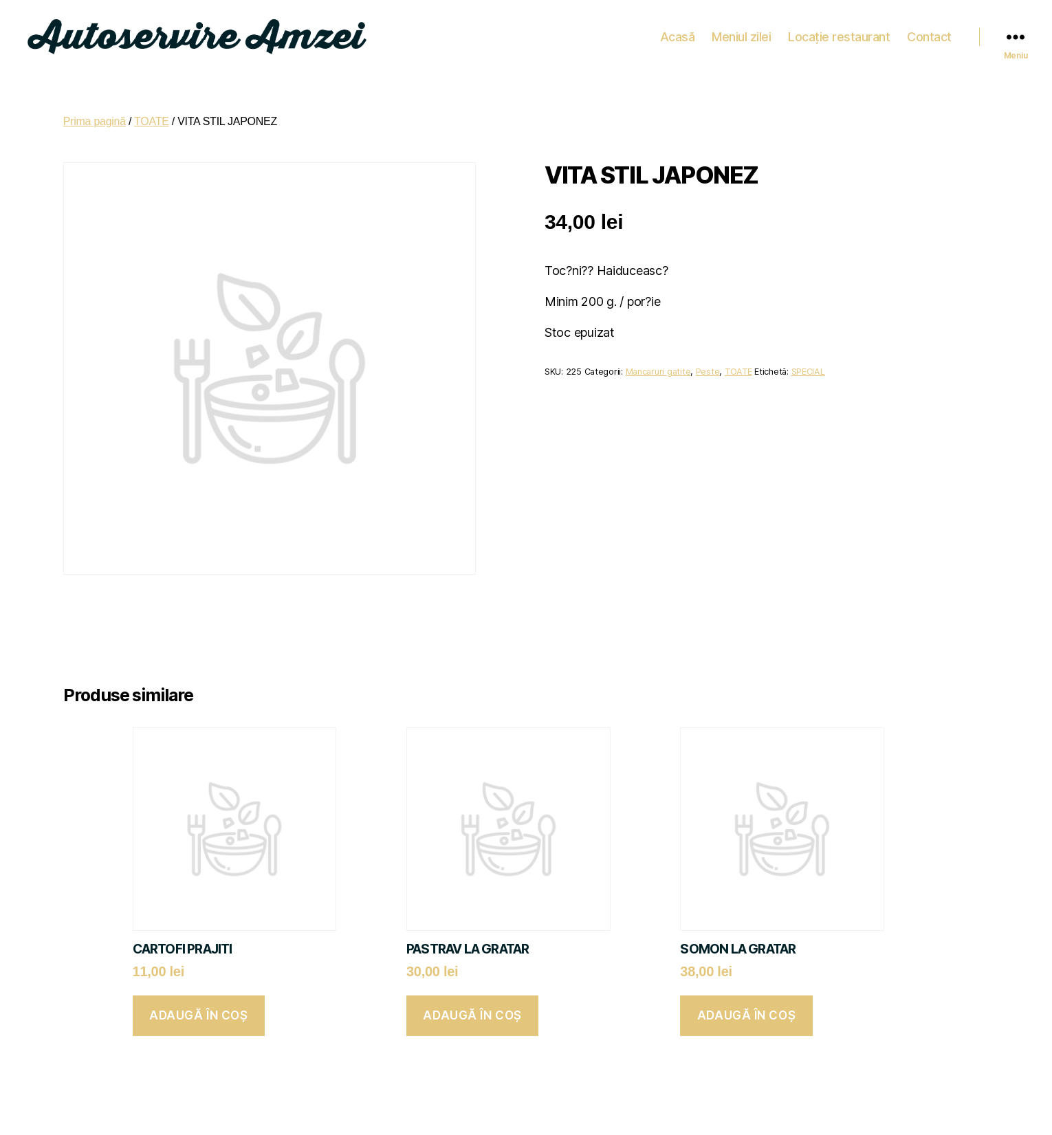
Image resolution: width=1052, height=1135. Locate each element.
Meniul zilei (741, 34)
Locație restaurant (839, 34)
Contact (929, 34)
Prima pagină (94, 116)
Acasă (677, 34)
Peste (708, 367)
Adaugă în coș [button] (198, 1010)
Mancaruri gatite (658, 367)
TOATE (151, 116)
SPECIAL (808, 367)
